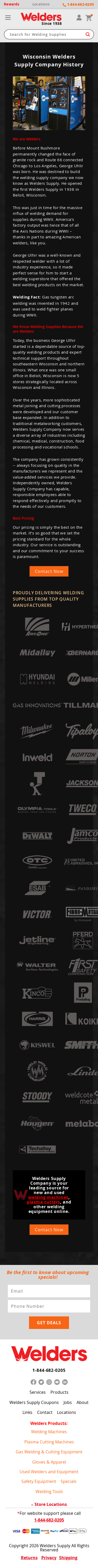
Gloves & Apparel (49, 1462)
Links (27, 1412)
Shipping (68, 1558)
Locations (66, 1412)
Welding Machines (49, 1432)
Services (38, 1392)
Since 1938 (52, 23)
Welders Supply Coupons (34, 1402)
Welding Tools (49, 1491)
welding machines (48, 1197)
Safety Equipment (38, 1481)
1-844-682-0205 (49, 1370)
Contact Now (49, 571)
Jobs (68, 1402)
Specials (69, 1481)
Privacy (48, 1558)
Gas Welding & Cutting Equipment (49, 1452)
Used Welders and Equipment (49, 1472)
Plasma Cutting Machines (49, 1442)
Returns (29, 1558)
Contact (45, 1412)
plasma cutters (43, 1202)
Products (59, 1392)
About (83, 1402)
